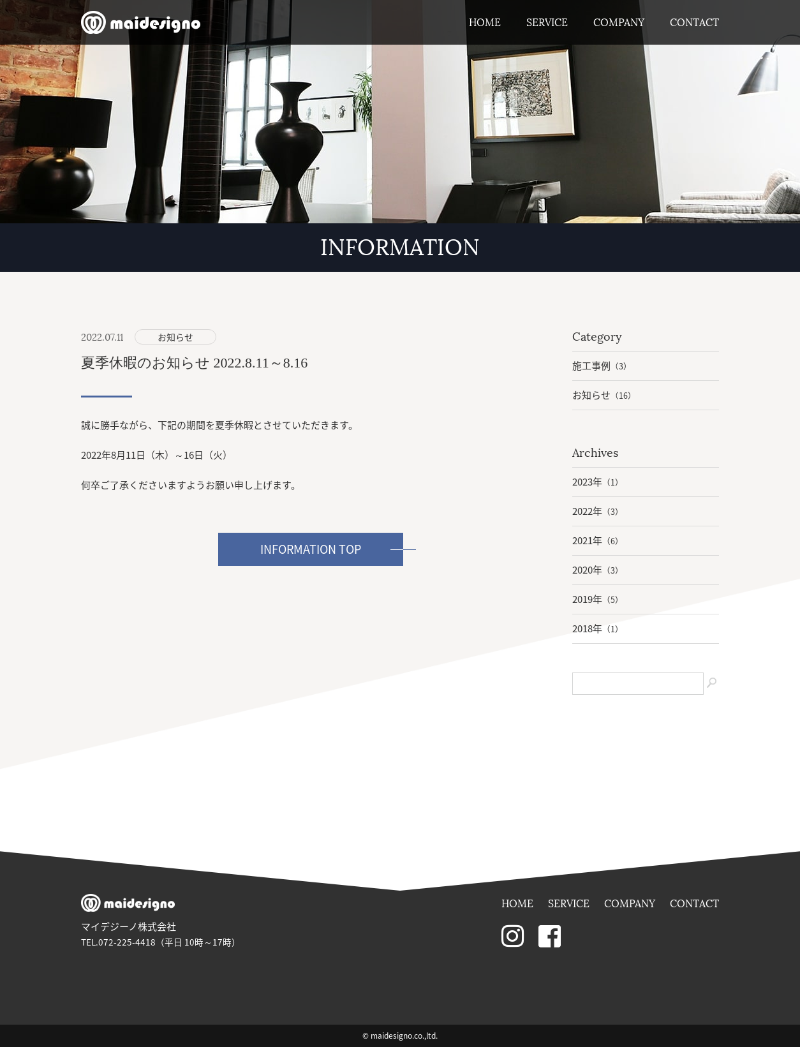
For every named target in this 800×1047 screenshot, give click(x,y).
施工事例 (602, 366)
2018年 (597, 628)
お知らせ (175, 336)
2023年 (597, 482)
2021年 (597, 540)
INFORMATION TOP (310, 549)
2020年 (597, 570)
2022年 (597, 511)
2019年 (597, 599)
